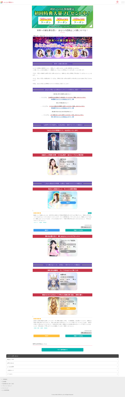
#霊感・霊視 (36, 328)
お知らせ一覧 (42, 35)
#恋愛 (40, 222)
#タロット (36, 222)
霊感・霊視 (63, 138)
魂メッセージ (70, 277)
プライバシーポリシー (7, 385)
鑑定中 (46, 230)
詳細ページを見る (78, 230)
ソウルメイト (70, 161)
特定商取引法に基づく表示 (8, 383)
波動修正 (69, 195)
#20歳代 (44, 222)
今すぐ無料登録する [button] (62, 349)
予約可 (46, 336)
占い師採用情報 (5, 390)
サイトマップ (5, 388)
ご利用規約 (4, 379)
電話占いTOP (35, 35)
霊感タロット (70, 138)
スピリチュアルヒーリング (73, 244)
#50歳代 (45, 328)
